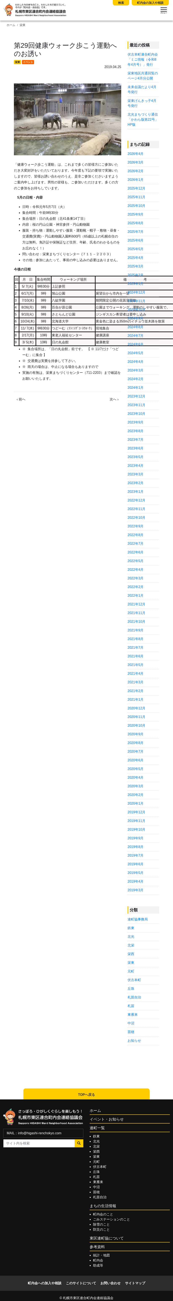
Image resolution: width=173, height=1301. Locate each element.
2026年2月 (136, 171)
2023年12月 (136, 396)
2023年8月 (136, 431)
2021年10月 (136, 621)
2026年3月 (136, 162)
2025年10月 (136, 206)
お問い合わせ (110, 1283)
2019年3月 (136, 890)
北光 (131, 936)
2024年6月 (136, 344)
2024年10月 (136, 309)
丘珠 (131, 988)
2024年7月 (136, 335)
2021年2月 (136, 691)
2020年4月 (136, 777)
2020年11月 (136, 717)
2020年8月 (136, 743)
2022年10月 (136, 517)
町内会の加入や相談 (150, 2)
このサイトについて (81, 1283)
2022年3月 (136, 578)
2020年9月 (136, 734)
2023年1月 (136, 491)
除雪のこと (101, 1224)
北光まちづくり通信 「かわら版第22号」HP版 (143, 119)
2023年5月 (136, 457)
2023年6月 (136, 448)
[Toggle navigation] (164, 10)
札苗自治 (134, 997)
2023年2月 (136, 483)
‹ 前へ (21, 399)
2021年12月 (136, 604)
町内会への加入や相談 (44, 1283)
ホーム (11, 25)
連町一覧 (97, 1128)
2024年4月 (136, 361)
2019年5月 (136, 873)
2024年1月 (136, 387)
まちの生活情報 (103, 1206)
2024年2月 (136, 379)
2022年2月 (136, 587)
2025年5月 (136, 249)
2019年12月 (136, 812)
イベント (28, 62)
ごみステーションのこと (111, 1219)
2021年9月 (136, 630)
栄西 (131, 954)
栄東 (22, 25)
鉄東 (131, 928)
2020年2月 (136, 795)
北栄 (131, 945)
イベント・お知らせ (107, 1119)
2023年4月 (136, 465)
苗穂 (131, 1032)
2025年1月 (136, 283)
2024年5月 (136, 353)
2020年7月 (136, 751)
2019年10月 (136, 829)
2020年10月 (136, 725)
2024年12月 (136, 292)
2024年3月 (136, 370)
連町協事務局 (138, 919)
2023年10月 (136, 413)
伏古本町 (134, 980)
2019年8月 (136, 847)
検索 (121, 2)
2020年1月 (136, 803)
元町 (131, 971)
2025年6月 (136, 240)
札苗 (131, 1006)
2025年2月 (136, 275)
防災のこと (101, 1229)
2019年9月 (136, 838)
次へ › (114, 399)
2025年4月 (136, 257)
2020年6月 (136, 760)
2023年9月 (136, 422)
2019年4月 (136, 881)
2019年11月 (136, 821)
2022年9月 (136, 526)
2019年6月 (136, 864)
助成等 (98, 1265)
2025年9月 (136, 214)
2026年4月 (136, 154)
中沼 (131, 1023)
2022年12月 (136, 500)
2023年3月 (136, 474)
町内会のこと (103, 1214)
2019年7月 (136, 855)
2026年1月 (136, 180)
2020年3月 (136, 786)
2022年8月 (136, 535)
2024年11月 (136, 301)
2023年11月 (136, 405)
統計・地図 (101, 1255)
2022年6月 (136, 552)
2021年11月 (136, 613)
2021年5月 (136, 665)
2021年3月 (136, 682)
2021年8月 (136, 639)
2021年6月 (136, 656)
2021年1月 (136, 699)
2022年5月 (136, 561)
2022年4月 (136, 569)
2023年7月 (136, 439)
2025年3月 (136, 266)
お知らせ (134, 1040)
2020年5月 (136, 769)
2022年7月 (136, 543)
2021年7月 (136, 647)
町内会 (98, 1260)
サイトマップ (135, 1283)
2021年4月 (136, 673)
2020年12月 (136, 708)
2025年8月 (136, 223)
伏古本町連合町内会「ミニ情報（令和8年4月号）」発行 (143, 59)
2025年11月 (136, 197)
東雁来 (133, 1014)
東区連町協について (107, 1238)
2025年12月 (136, 188)
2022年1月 (136, 595)
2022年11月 (136, 509)
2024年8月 (136, 327)
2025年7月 (136, 231)
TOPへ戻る (86, 1094)
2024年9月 (136, 318)
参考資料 (97, 1247)
